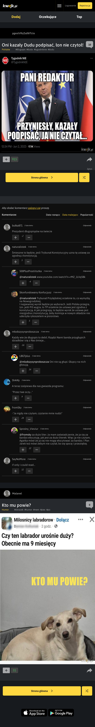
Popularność (86, 214)
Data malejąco (70, 214)
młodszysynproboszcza (25, 331)
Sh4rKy (16, 380)
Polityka (6, 49)
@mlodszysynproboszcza (34, 361)
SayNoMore (19, 459)
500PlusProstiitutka (30, 271)
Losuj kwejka (85, 179)
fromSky (17, 407)
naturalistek (19, 246)
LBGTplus (24, 355)
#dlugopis (20, 49)
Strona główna (42, 177)
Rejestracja (85, 5)
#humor (28, 509)
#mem (36, 509)
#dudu (51, 49)
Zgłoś (89, 169)
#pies (42, 509)
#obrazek (18, 509)
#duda (30, 49)
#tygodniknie (40, 49)
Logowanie (70, 5)
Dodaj (16, 17)
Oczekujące (47, 17)
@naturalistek (27, 276)
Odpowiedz (87, 225)
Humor (5, 509)
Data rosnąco (53, 214)
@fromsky (25, 434)
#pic (48, 509)
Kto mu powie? (16, 505)
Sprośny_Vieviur (28, 428)
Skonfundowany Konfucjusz (35, 292)
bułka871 (17, 225)
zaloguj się (34, 207)
